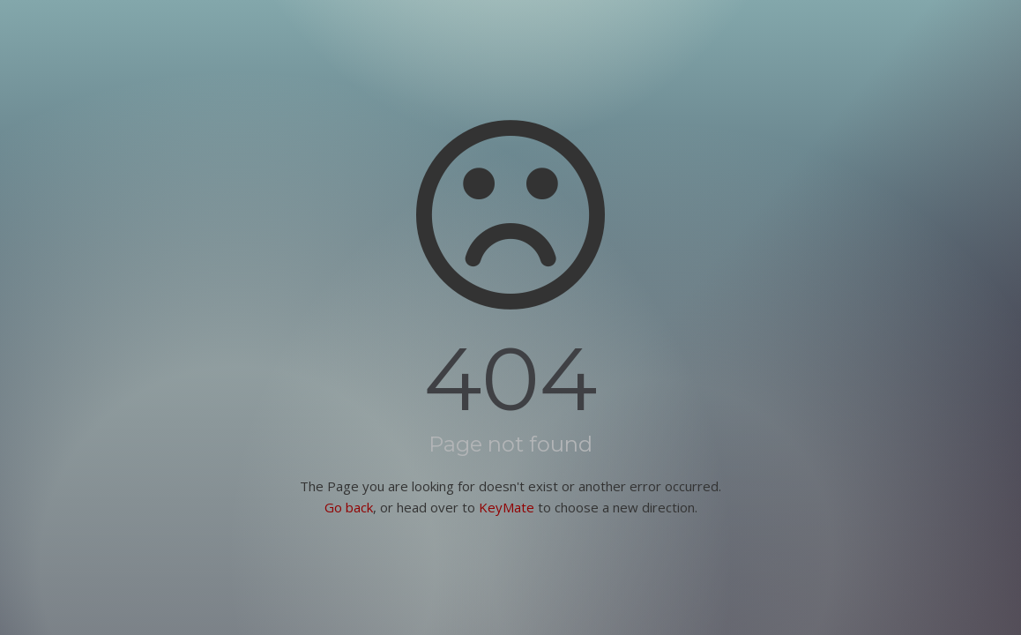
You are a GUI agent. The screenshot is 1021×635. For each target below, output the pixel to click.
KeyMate (506, 507)
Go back (348, 507)
